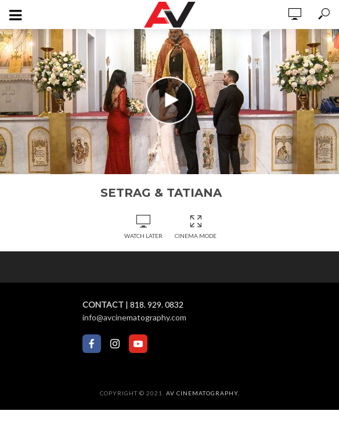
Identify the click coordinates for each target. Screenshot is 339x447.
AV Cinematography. (203, 393)
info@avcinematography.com (134, 317)
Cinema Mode (196, 227)
